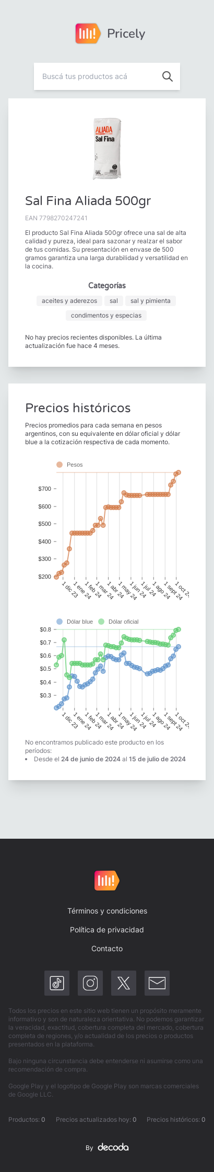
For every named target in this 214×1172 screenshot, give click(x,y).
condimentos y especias (106, 315)
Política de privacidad (107, 929)
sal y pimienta (150, 301)
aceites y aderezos (69, 301)
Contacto (107, 948)
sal (114, 301)
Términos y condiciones (107, 910)
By (107, 1148)
